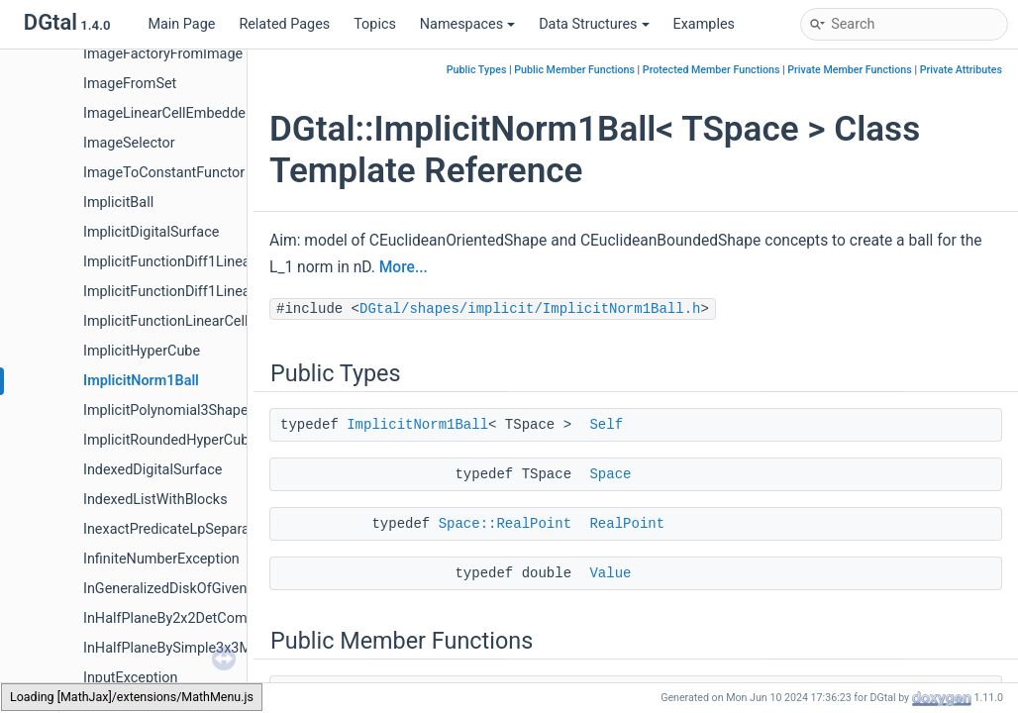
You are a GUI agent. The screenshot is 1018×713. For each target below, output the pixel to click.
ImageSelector (129, 143)
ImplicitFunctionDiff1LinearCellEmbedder (213, 262)
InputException (130, 677)
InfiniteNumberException (161, 559)
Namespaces (467, 24)
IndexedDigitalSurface (152, 469)
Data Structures (594, 24)
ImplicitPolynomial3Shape (166, 410)
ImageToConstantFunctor (164, 172)
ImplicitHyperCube (141, 351)
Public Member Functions (574, 69)
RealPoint (626, 524)
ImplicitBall (118, 202)
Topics (375, 24)
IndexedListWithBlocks (155, 499)
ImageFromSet (129, 83)
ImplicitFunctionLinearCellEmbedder (198, 321)
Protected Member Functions (711, 69)
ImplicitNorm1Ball (141, 380)
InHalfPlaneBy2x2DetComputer (181, 618)
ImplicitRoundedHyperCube (169, 440)
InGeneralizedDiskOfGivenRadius (186, 588)
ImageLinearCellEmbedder (167, 113)
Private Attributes (961, 69)
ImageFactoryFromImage (163, 54)
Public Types (477, 69)
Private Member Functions (849, 69)
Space (610, 474)
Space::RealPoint (505, 524)
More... (403, 267)
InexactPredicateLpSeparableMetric (196, 529)
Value (610, 573)
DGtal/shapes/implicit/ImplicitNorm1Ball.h (529, 309)
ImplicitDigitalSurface (151, 232)
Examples (704, 24)
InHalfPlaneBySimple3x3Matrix (181, 648)
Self (606, 425)
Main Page (181, 24)
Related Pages (284, 24)
